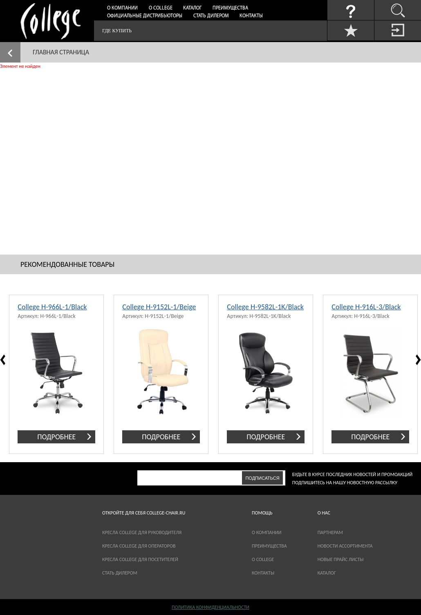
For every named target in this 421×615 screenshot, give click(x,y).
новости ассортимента (345, 546)
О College (160, 8)
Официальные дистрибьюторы (144, 15)
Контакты (251, 15)
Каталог (192, 8)
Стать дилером (211, 15)
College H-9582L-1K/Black (265, 307)
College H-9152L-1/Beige (159, 307)
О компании (122, 8)
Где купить (117, 31)
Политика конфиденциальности (210, 607)
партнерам (330, 532)
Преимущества (230, 8)
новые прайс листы (341, 559)
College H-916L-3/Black (366, 307)
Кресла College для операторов (138, 546)
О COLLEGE (263, 559)
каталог (327, 573)
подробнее (56, 436)
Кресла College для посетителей (140, 559)
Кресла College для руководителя (141, 532)
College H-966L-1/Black (52, 307)
